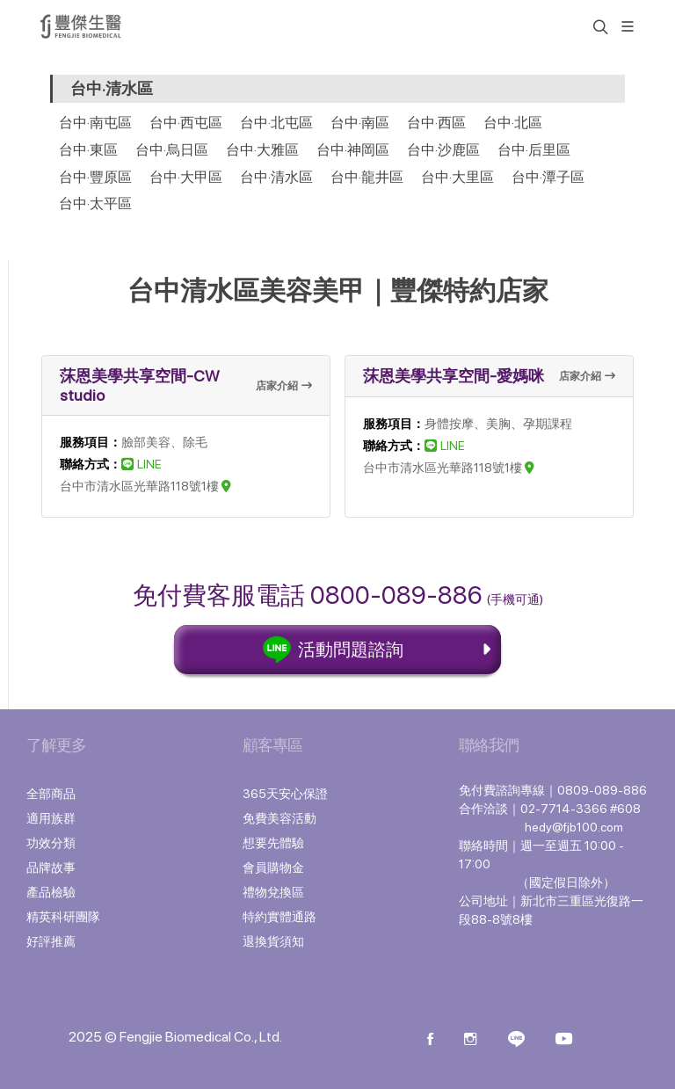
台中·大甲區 (185, 177)
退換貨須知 (273, 941)
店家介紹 (284, 386)
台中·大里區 (457, 177)
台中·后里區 (533, 150)
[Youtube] (563, 1040)
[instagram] (470, 1040)
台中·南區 (359, 122)
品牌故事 (51, 867)
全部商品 (51, 794)
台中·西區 (436, 122)
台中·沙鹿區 (443, 150)
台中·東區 (88, 150)
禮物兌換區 (273, 892)
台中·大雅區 (262, 150)
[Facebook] (430, 1040)
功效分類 (51, 843)
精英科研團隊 (63, 917)
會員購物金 (273, 867)
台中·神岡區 (352, 150)
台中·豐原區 (95, 177)
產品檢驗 (51, 892)
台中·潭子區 (548, 177)
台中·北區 (512, 122)
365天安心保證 (285, 794)
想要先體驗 (273, 843)
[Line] (516, 1040)
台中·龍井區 (366, 177)
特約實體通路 (279, 917)
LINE (141, 464)
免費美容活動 (279, 818)
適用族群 (51, 818)
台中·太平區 (95, 203)
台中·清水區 (276, 177)
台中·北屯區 (276, 122)
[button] (598, 26)
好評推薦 (51, 941)
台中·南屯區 (95, 122)
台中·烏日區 (171, 150)
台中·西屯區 (185, 122)
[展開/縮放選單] (627, 25)
